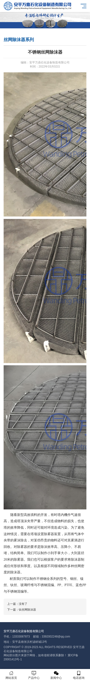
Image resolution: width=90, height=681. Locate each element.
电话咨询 (78, 675)
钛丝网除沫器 (27, 609)
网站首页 (11, 675)
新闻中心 (56, 675)
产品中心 (34, 675)
